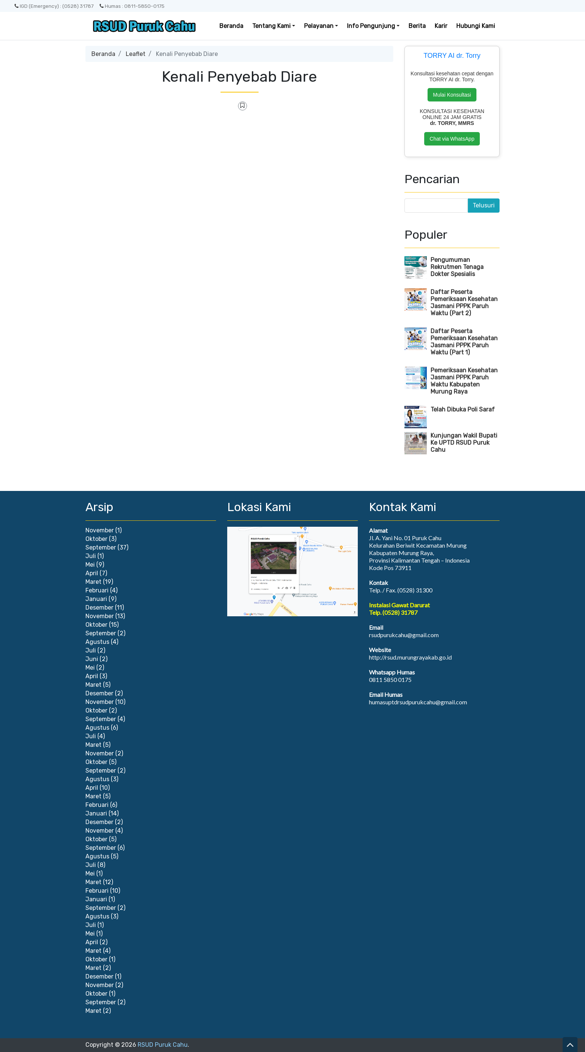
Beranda (231, 25)
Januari (96, 598)
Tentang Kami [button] (271, 25)
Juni (91, 659)
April (91, 573)
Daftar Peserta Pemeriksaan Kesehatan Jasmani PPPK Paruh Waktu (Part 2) (464, 302)
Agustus (97, 641)
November (99, 530)
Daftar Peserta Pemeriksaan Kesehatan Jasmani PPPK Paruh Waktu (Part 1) (464, 342)
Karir (441, 25)
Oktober (96, 538)
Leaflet (136, 53)
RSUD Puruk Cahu (163, 1044)
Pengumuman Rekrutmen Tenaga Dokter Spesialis (457, 267)
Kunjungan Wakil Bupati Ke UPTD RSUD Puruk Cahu (464, 442)
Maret (93, 581)
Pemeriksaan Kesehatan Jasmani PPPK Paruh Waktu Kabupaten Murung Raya (464, 381)
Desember (99, 607)
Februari (97, 590)
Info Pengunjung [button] (371, 25)
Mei (90, 564)
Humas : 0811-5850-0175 (132, 6)
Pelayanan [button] (319, 25)
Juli (90, 556)
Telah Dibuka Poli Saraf (463, 409)
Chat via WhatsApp (452, 139)
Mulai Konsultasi (452, 95)
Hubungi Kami (475, 25)
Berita (417, 25)
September (100, 547)
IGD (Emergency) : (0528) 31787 (54, 6)
